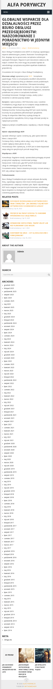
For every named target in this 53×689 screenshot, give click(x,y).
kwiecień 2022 (9, 396)
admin (4, 48)
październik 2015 (10, 586)
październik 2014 (10, 621)
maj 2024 (7, 339)
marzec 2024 (8, 345)
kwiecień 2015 (9, 602)
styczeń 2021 (9, 440)
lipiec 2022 (8, 386)
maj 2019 (7, 481)
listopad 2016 (9, 554)
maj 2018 (7, 507)
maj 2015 (7, 599)
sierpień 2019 (9, 475)
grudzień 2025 (9, 285)
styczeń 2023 (9, 374)
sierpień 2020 (9, 453)
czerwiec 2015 (9, 595)
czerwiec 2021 (9, 428)
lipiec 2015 (8, 592)
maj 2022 (7, 393)
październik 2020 (10, 447)
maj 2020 (7, 459)
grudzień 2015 (9, 580)
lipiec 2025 (8, 298)
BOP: (31, 76)
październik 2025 (10, 291)
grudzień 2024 (9, 317)
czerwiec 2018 (9, 504)
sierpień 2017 (9, 532)
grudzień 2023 (9, 355)
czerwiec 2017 (9, 538)
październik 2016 (10, 557)
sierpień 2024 (9, 329)
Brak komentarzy (33, 48)
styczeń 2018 (9, 519)
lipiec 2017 (8, 535)
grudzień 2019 (9, 469)
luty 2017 (7, 548)
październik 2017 (10, 526)
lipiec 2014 (8, 630)
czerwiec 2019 (9, 478)
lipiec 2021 (8, 424)
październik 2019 (10, 472)
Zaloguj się (8, 640)
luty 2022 (7, 402)
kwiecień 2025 (9, 307)
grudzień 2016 (9, 551)
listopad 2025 (9, 288)
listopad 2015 (9, 583)
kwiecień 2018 (9, 510)
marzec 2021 (8, 434)
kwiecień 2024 (9, 342)
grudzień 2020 (9, 443)
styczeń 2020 (9, 466)
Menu (5, 12)
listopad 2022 (9, 377)
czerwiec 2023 (9, 364)
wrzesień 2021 (9, 418)
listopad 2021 (9, 412)
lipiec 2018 (8, 500)
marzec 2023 (8, 371)
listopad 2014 (9, 618)
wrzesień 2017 (9, 529)
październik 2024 (10, 323)
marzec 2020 (8, 462)
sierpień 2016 (9, 564)
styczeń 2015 (9, 611)
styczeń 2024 (9, 352)
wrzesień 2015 (9, 589)
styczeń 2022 (9, 405)
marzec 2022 (8, 399)
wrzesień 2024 (9, 326)
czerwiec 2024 (9, 336)
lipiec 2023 (8, 361)
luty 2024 (7, 348)
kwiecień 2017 (9, 542)
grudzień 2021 (9, 409)
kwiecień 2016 (9, 573)
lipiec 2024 (8, 333)
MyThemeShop (30, 686)
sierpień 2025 (9, 295)
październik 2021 (10, 415)
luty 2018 (7, 516)
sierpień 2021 (9, 421)
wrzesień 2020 (9, 450)
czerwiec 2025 (9, 301)
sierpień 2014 (9, 627)
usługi (24, 48)
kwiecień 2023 (9, 367)
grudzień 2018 (9, 491)
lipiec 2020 (8, 456)
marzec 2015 (8, 605)
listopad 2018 (9, 494)
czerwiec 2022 (9, 390)
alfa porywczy (26, 5)
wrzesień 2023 (9, 358)
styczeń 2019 (9, 488)
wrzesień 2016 (9, 561)
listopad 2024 (9, 320)
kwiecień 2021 (9, 431)
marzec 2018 (8, 513)
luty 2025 (7, 314)
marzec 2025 (8, 310)
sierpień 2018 (9, 497)
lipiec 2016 (8, 567)
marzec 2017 (8, 545)
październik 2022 (10, 380)
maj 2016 (7, 570)
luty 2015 (7, 608)
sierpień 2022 (9, 383)
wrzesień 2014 (9, 624)
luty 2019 (7, 485)
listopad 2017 (9, 523)
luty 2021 (7, 437)
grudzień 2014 (9, 614)
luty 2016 (7, 576)
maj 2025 (7, 304)
